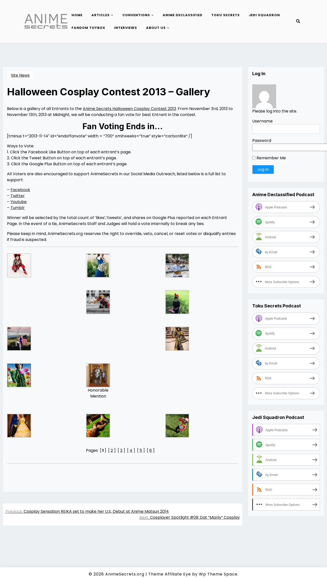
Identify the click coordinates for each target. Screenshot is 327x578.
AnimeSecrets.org (124, 574)
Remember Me (269, 158)
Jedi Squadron (264, 15)
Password (261, 140)
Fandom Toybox (88, 27)
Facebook (20, 190)
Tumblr (17, 208)
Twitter (17, 196)
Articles (100, 15)
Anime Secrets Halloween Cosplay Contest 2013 (129, 109)
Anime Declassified (182, 15)
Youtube (18, 202)
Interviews (125, 27)
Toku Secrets (225, 15)
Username (262, 121)
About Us (156, 27)
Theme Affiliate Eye (169, 574)
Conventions (136, 15)
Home (77, 15)
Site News (20, 75)
